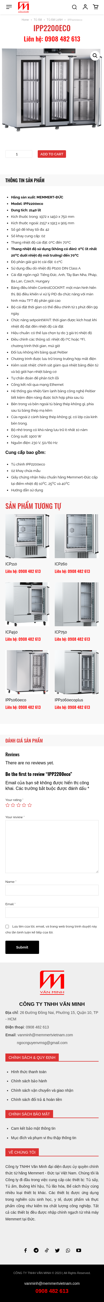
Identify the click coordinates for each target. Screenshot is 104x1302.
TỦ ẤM (38, 19)
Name (10, 882)
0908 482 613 (52, 1291)
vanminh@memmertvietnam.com (52, 1283)
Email (10, 904)
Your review (15, 817)
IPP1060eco (15, 700)
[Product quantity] (18, 154)
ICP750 (61, 632)
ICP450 (11, 632)
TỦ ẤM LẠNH (55, 19)
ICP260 (61, 564)
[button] (74, 7)
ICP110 (11, 564)
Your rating (14, 800)
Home (25, 19)
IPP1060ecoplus (69, 700)
